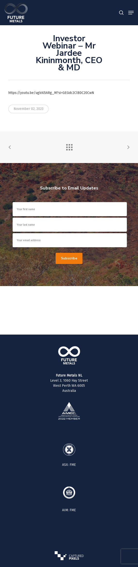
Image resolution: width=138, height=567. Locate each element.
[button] (131, 12)
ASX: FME (69, 465)
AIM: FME (69, 510)
